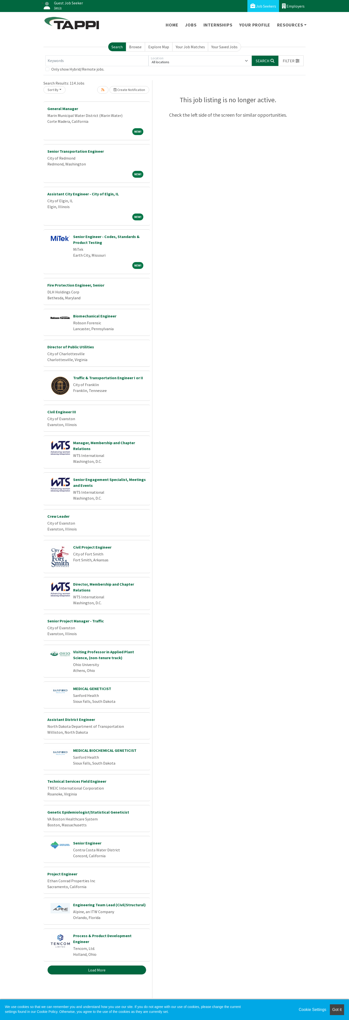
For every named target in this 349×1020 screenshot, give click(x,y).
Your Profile (254, 25)
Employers (293, 6)
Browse (135, 46)
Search (117, 46)
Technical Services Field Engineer (76, 781)
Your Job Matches (190, 46)
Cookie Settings (312, 1009)
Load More (97, 970)
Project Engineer (62, 873)
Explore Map (158, 46)
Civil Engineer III (61, 411)
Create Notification (129, 90)
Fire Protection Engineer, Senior (75, 285)
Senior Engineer (87, 843)
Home (172, 25)
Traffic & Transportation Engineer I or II (108, 377)
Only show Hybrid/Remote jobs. (77, 69)
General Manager (62, 108)
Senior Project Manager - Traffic (75, 620)
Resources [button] (290, 25)
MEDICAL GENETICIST (92, 688)
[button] (291, 60)
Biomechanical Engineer (94, 316)
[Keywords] (96, 60)
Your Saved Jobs (224, 46)
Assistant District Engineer (71, 719)
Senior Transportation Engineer (75, 151)
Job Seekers (263, 6)
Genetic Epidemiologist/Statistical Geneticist (88, 812)
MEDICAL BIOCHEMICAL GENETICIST (104, 750)
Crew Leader (58, 516)
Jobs (190, 25)
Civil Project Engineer (92, 547)
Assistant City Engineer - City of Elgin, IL (83, 193)
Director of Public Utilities (70, 346)
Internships (217, 25)
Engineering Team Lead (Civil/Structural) (109, 904)
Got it (337, 1009)
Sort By (53, 90)
